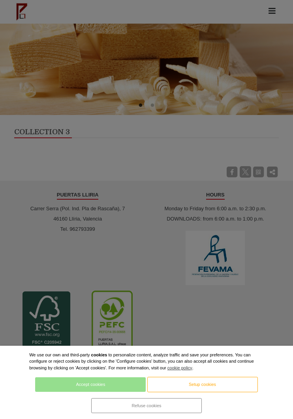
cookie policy (179, 367)
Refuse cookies (146, 405)
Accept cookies (90, 384)
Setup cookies (202, 384)
